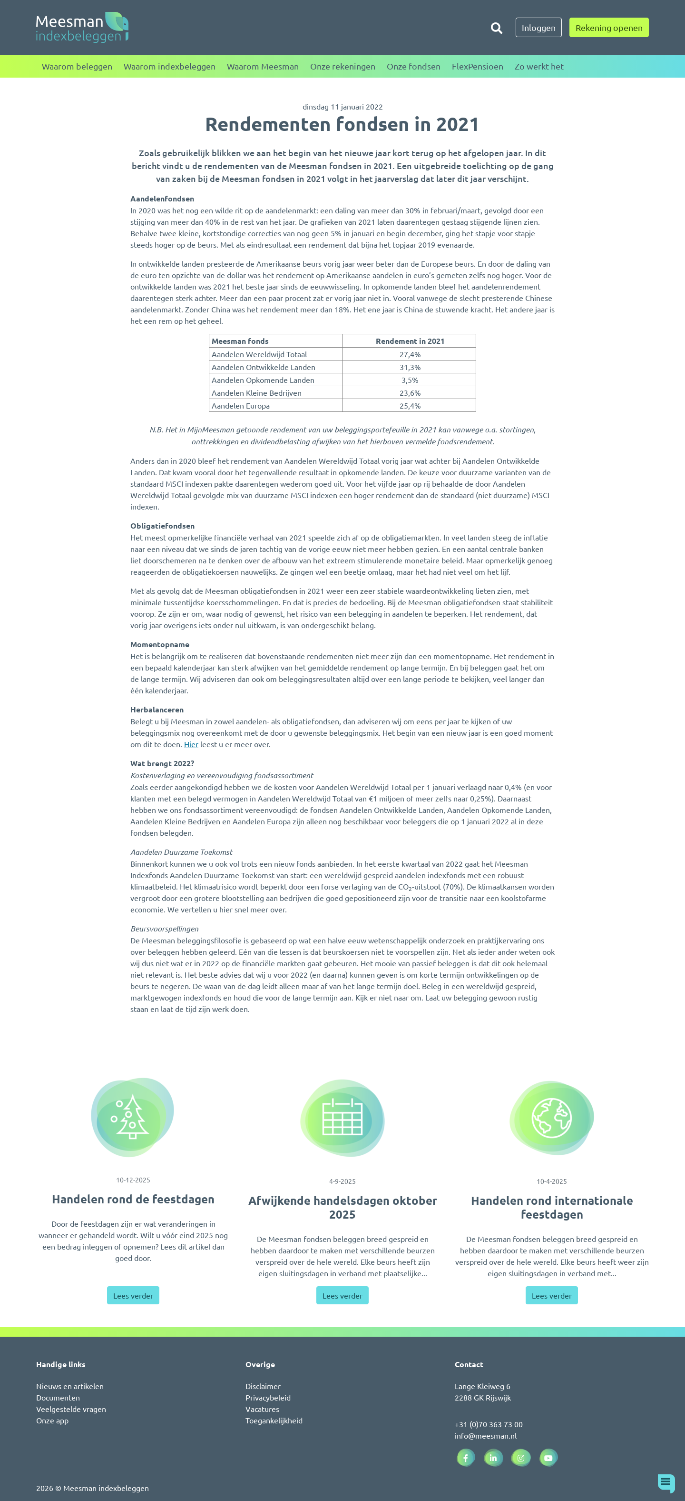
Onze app (52, 1420)
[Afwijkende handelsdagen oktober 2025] (342, 1118)
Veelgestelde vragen (71, 1408)
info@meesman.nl (486, 1435)
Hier (191, 744)
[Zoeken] (496, 27)
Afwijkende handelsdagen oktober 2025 (342, 1207)
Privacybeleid (268, 1397)
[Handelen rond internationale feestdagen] (552, 1118)
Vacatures (262, 1408)
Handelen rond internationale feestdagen (552, 1207)
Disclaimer (263, 1386)
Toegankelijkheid (274, 1420)
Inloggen (539, 27)
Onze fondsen (413, 66)
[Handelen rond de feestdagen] (133, 1117)
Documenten (58, 1397)
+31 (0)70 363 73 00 (489, 1424)
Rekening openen (609, 27)
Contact (469, 1364)
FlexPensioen (477, 66)
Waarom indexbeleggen (169, 66)
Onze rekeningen (342, 66)
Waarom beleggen (77, 66)
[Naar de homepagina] (82, 27)
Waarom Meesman (263, 66)
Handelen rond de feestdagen (133, 1198)
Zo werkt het (539, 66)
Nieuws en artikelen (70, 1386)
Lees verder (133, 1295)
